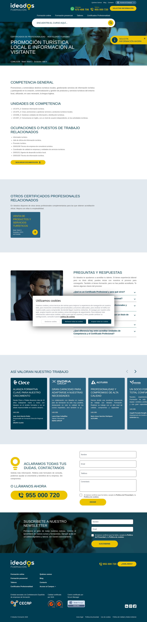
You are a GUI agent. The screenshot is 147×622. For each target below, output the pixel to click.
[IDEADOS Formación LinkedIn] (126, 606)
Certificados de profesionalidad (28, 37)
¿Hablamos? (127, 564)
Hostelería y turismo (58, 37)
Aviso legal (79, 617)
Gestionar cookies (51, 321)
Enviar (93, 502)
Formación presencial (64, 16)
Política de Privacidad (124, 495)
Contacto (111, 2)
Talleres (80, 16)
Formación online (44, 16)
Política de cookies (91, 497)
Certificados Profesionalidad (98, 16)
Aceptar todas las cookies (99, 321)
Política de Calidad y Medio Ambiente (124, 617)
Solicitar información (123, 8)
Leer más (16, 412)
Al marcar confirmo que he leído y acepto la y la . (110, 496)
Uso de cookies (106, 617)
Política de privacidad (92, 617)
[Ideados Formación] (22, 7)
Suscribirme (104, 544)
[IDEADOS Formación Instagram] (130, 606)
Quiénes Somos (97, 2)
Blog (104, 2)
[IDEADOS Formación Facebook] (134, 606)
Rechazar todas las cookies (74, 321)
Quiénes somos (46, 574)
